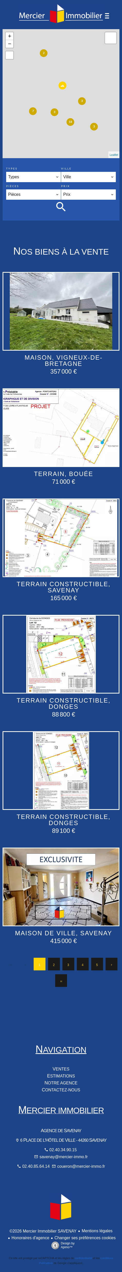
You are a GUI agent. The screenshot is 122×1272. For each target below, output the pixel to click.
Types (11, 168)
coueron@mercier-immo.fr (81, 1166)
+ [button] (9, 36)
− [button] (9, 44)
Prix (65, 186)
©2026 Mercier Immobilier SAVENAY (43, 1231)
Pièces (12, 186)
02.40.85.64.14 (36, 1166)
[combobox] (33, 177)
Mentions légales (97, 1231)
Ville (66, 168)
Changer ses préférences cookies (85, 1238)
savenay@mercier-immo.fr (64, 1157)
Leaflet (114, 154)
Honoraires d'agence (30, 1238)
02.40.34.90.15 (63, 1150)
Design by (61, 1245)
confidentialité (83, 1258)
